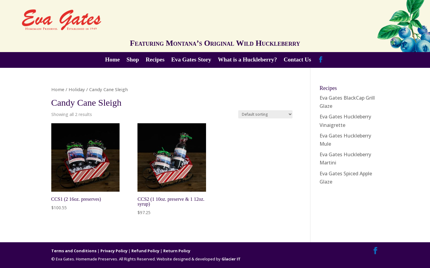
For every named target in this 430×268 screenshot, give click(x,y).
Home (112, 60)
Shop (133, 60)
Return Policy (176, 250)
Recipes (155, 60)
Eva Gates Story (191, 60)
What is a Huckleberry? (247, 60)
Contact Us (297, 60)
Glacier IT (231, 259)
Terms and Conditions (73, 250)
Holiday (77, 89)
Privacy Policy (113, 250)
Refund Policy (145, 250)
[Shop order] (265, 114)
